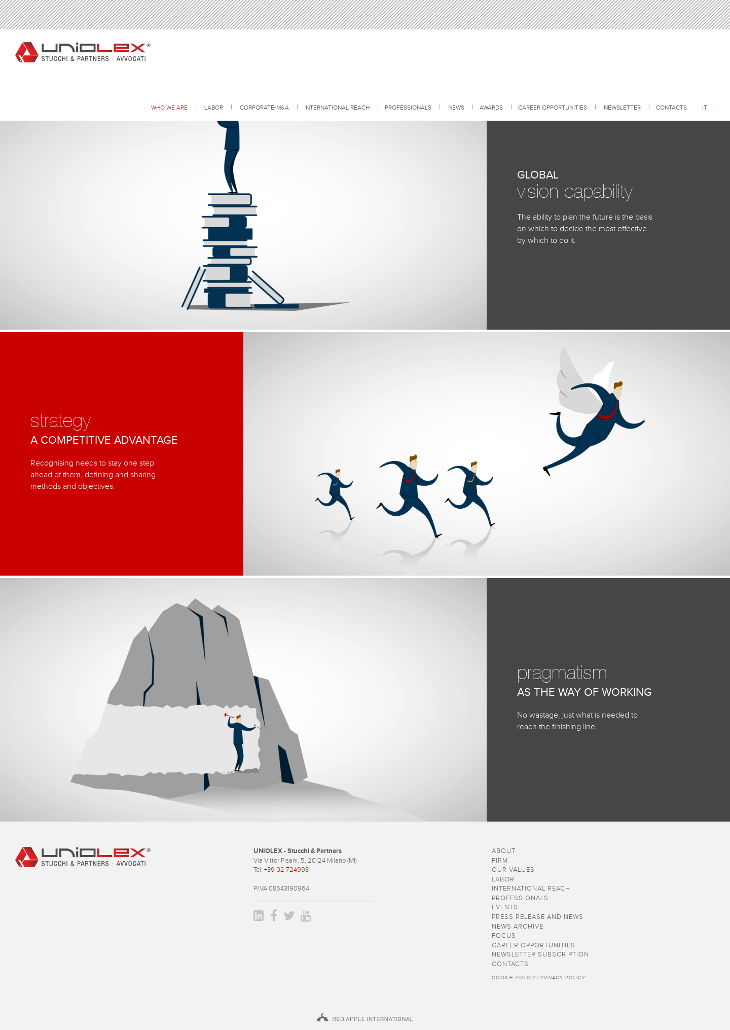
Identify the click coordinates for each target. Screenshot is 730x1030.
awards (491, 108)
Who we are (169, 108)
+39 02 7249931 (287, 870)
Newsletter (622, 108)
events (505, 907)
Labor (213, 108)
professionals (408, 108)
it (704, 108)
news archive (517, 927)
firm (500, 861)
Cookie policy (514, 977)
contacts (671, 108)
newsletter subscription (540, 954)
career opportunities (552, 108)
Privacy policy (563, 977)
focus (504, 936)
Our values (513, 870)
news (456, 108)
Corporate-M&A (264, 108)
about (504, 851)
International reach (337, 108)
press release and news (537, 917)
